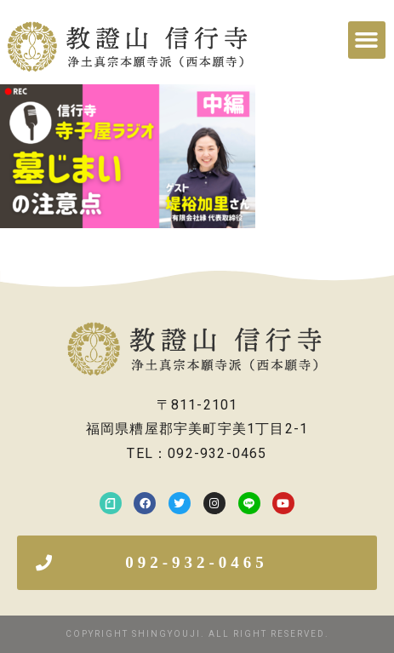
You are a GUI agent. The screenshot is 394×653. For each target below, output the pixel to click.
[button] (366, 40)
